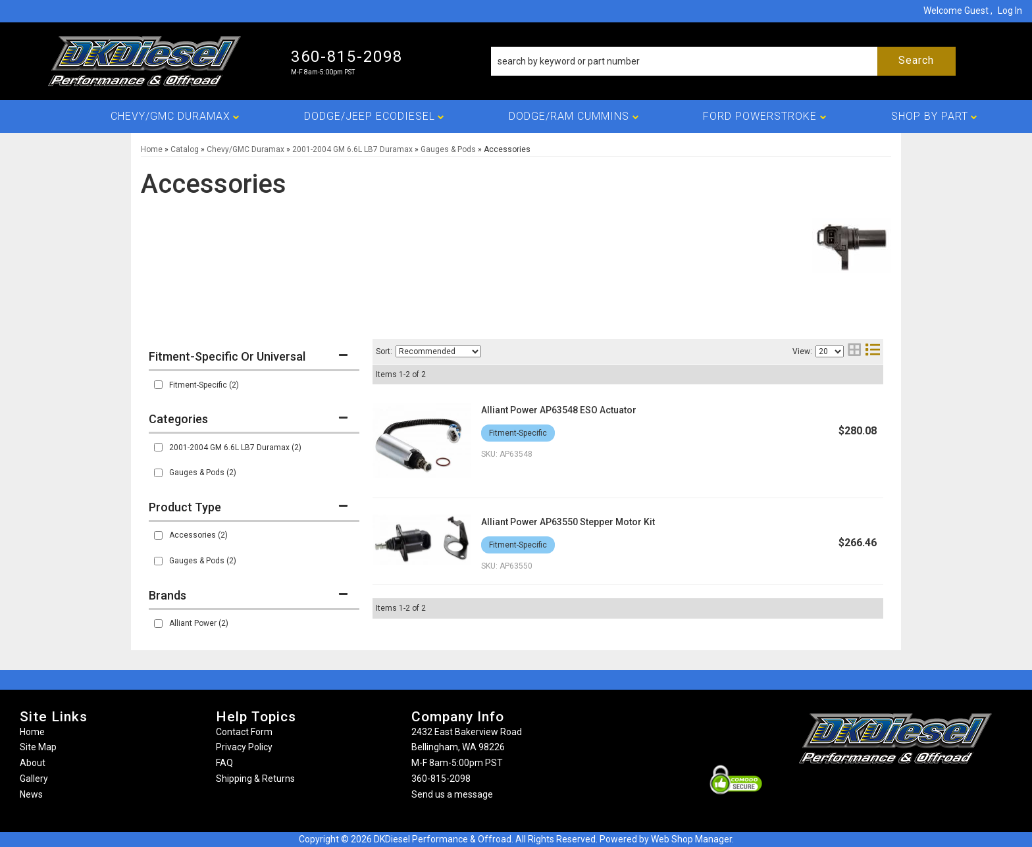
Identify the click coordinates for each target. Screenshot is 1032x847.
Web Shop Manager (691, 839)
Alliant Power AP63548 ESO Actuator (558, 410)
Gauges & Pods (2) (202, 472)
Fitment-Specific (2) (204, 385)
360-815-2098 (441, 778)
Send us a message (452, 794)
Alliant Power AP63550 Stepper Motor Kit (568, 522)
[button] (723, 61)
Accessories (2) (198, 535)
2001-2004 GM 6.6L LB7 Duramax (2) (235, 447)
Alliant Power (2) (198, 623)
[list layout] (872, 351)
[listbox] (438, 351)
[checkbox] (158, 384)
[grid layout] (854, 351)
